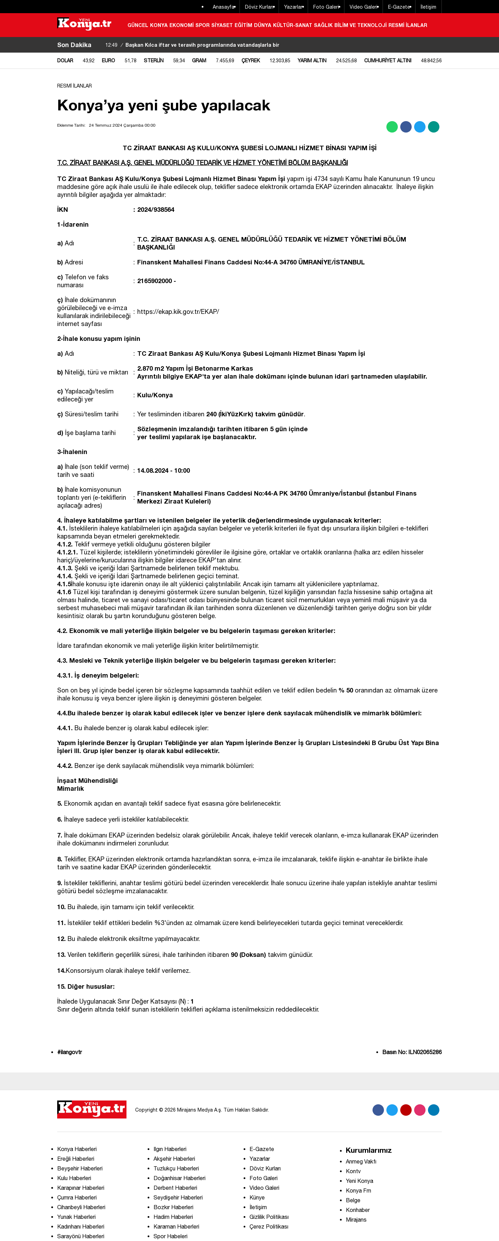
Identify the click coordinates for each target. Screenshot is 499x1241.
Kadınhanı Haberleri (80, 1226)
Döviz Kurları (259, 7)
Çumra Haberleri (77, 1197)
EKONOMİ (181, 25)
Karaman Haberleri (176, 1226)
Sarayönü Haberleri (80, 1236)
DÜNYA (262, 25)
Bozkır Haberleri (173, 1207)
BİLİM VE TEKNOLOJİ (360, 25)
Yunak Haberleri (76, 1217)
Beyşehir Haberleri (80, 1168)
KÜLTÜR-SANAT (292, 25)
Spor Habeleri (170, 1236)
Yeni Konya (359, 1181)
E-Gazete (399, 7)
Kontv (353, 1171)
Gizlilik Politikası (269, 1217)
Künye (257, 1197)
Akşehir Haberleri (174, 1159)
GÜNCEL (138, 25)
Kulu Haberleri (74, 1178)
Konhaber (358, 1210)
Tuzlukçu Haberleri (176, 1168)
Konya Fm (358, 1190)
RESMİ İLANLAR (407, 25)
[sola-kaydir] (96, 45)
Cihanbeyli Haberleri (81, 1207)
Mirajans (356, 1219)
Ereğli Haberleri (75, 1159)
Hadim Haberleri (173, 1217)
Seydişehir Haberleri (178, 1197)
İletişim (428, 7)
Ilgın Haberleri (170, 1149)
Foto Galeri (326, 7)
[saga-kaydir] (100, 45)
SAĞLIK (323, 25)
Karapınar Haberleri (80, 1188)
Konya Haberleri (77, 1149)
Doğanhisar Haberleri (179, 1178)
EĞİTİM (243, 25)
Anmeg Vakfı (361, 1161)
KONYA (159, 25)
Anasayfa (223, 7)
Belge (353, 1200)
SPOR (202, 25)
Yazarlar (293, 7)
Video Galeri (363, 7)
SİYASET (222, 25)
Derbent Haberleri (175, 1188)
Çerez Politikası (269, 1226)
